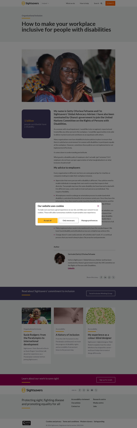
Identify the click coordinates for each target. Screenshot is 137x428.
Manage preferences (89, 220)
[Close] (98, 206)
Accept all (47, 220)
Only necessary (69, 220)
